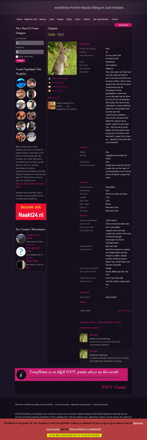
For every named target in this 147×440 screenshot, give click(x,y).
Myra (28, 268)
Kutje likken (32, 261)
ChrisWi (29, 258)
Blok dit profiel (124, 311)
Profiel (52, 35)
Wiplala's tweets (88, 322)
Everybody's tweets (89, 328)
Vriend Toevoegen (60, 78)
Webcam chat (30, 19)
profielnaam (21, 38)
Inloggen (123, 25)
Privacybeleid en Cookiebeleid (85, 429)
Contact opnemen (62, 405)
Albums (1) (54, 97)
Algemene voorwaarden (80, 405)
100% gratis (114, 387)
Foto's (60, 35)
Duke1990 (30, 245)
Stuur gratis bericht (60, 87)
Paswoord (20, 47)
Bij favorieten (58, 82)
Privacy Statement (100, 405)
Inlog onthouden (24, 56)
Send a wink (57, 91)
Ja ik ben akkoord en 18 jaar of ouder (74, 435)
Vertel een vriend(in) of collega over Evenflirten (34, 405)
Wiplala (52, 28)
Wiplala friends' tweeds (109, 322)
